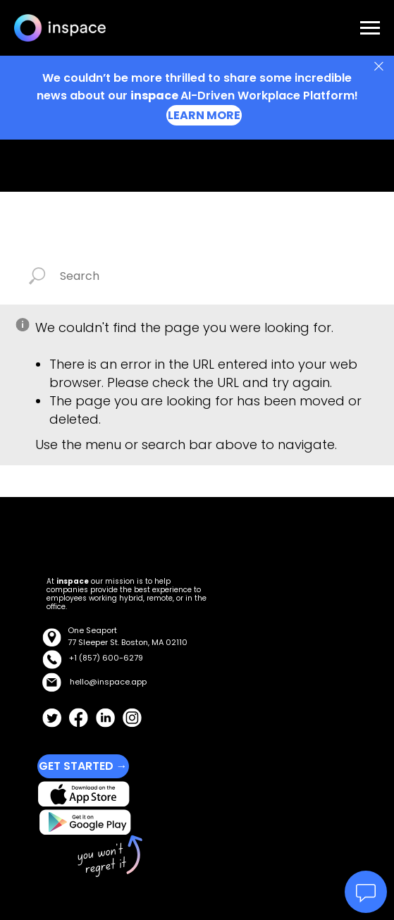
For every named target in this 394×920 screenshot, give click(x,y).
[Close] (379, 67)
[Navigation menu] (370, 28)
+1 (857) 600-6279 (106, 657)
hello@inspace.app (108, 681)
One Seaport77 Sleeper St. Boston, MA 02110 (127, 636)
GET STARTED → (83, 766)
